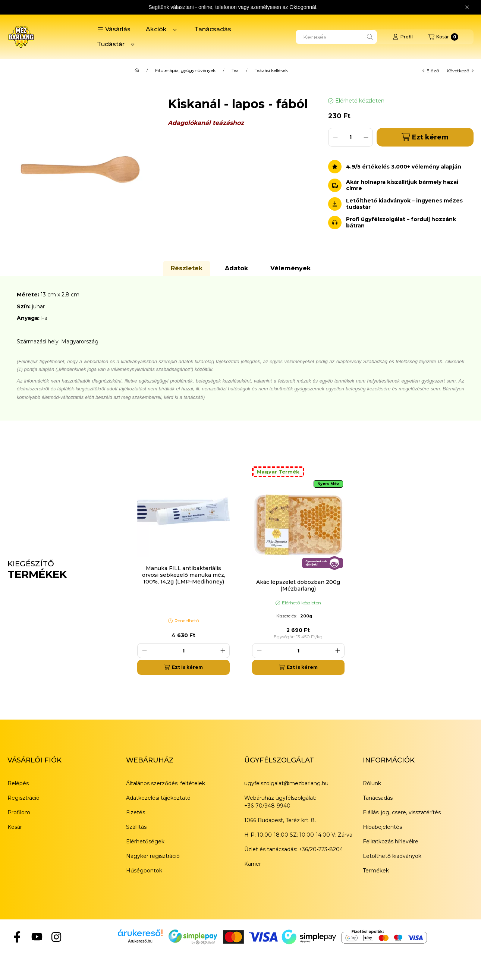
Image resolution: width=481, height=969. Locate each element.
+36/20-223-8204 (321, 849)
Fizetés (135, 812)
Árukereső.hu (140, 941)
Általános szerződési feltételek (165, 783)
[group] (302, 569)
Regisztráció (23, 798)
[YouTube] (36, 937)
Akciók (156, 29)
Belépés (18, 783)
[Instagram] (56, 936)
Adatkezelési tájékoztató (158, 798)
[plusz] (366, 137)
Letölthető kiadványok (392, 856)
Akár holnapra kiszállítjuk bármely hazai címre (402, 185)
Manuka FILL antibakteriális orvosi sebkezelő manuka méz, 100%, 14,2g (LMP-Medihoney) (183, 575)
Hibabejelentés (382, 827)
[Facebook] (17, 936)
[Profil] (402, 36)
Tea (235, 70)
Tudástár (111, 44)
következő (460, 70)
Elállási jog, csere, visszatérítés (402, 812)
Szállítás (136, 827)
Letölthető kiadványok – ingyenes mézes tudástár (404, 204)
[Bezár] (467, 7)
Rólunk (372, 783)
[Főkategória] (137, 70)
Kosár (14, 827)
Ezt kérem (425, 137)
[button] (113, 29)
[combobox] (336, 36)
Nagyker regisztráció (153, 856)
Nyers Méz (328, 483)
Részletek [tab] (186, 268)
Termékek (376, 870)
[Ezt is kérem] (183, 667)
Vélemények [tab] (290, 268)
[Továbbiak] (174, 29)
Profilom (18, 812)
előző (430, 70)
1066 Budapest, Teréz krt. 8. (280, 820)
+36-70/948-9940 (267, 805)
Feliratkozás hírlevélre (390, 841)
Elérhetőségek (145, 841)
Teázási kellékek (271, 70)
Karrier (252, 864)
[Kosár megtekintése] (443, 36)
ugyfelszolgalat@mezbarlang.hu (286, 783)
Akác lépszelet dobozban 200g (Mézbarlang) (298, 585)
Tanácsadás (212, 29)
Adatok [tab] (236, 268)
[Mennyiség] (350, 137)
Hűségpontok (144, 870)
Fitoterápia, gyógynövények (185, 70)
